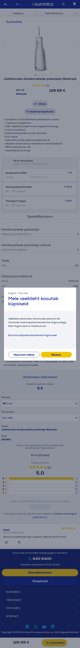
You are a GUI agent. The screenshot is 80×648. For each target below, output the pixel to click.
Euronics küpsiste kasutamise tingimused (32, 335)
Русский (23, 293)
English (12, 293)
